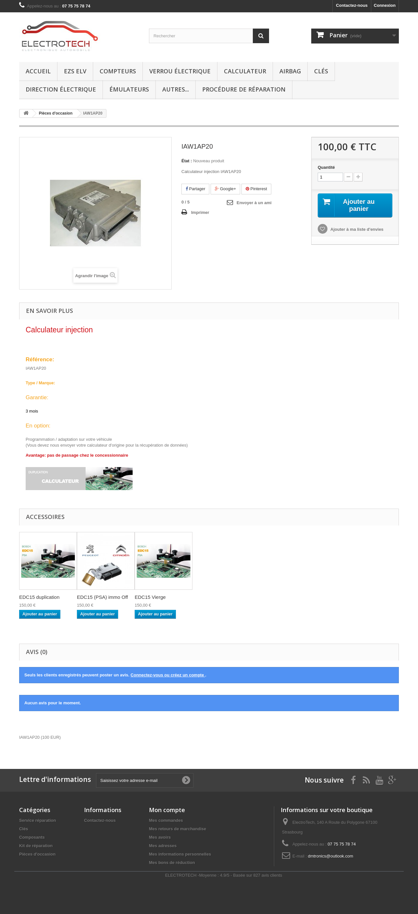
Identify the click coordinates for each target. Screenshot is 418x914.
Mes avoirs (160, 837)
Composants (32, 837)
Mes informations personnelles (180, 854)
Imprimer (200, 212)
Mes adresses (163, 845)
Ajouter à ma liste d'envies (356, 229)
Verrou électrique (180, 71)
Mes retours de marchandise (177, 828)
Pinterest (256, 188)
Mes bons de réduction (172, 862)
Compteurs (118, 71)
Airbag (290, 71)
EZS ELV (75, 71)
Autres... (175, 89)
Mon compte (167, 810)
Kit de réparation (36, 845)
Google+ (225, 188)
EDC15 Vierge (150, 597)
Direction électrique (61, 89)
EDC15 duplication (39, 597)
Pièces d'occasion (37, 854)
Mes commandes (166, 820)
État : (186, 160)
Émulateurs (129, 89)
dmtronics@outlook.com (330, 856)
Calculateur (245, 71)
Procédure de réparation (244, 89)
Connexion (385, 5)
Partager (195, 188)
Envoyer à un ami (254, 202)
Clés (321, 71)
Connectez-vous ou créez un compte (167, 675)
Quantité (326, 167)
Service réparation (37, 820)
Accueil (38, 71)
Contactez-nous (352, 5)
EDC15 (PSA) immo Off (102, 597)
